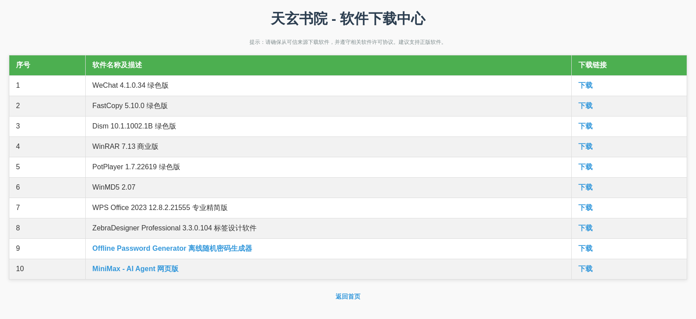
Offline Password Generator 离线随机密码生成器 (172, 248)
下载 (585, 85)
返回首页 (348, 296)
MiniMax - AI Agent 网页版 (135, 268)
